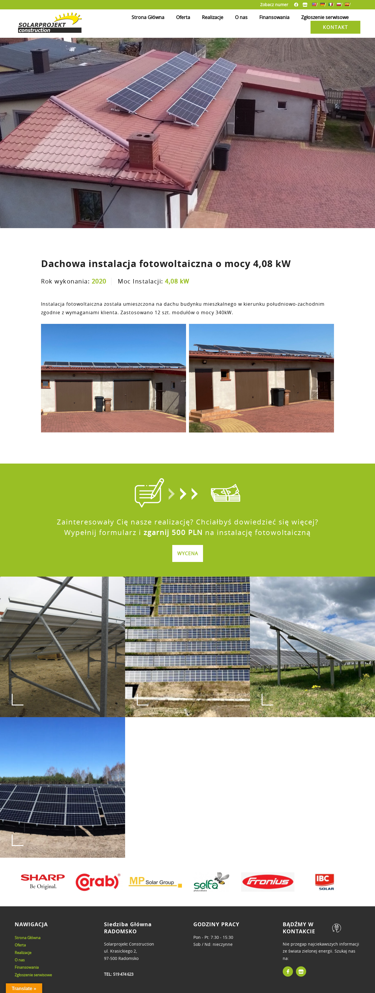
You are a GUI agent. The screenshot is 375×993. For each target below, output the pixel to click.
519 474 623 (123, 974)
